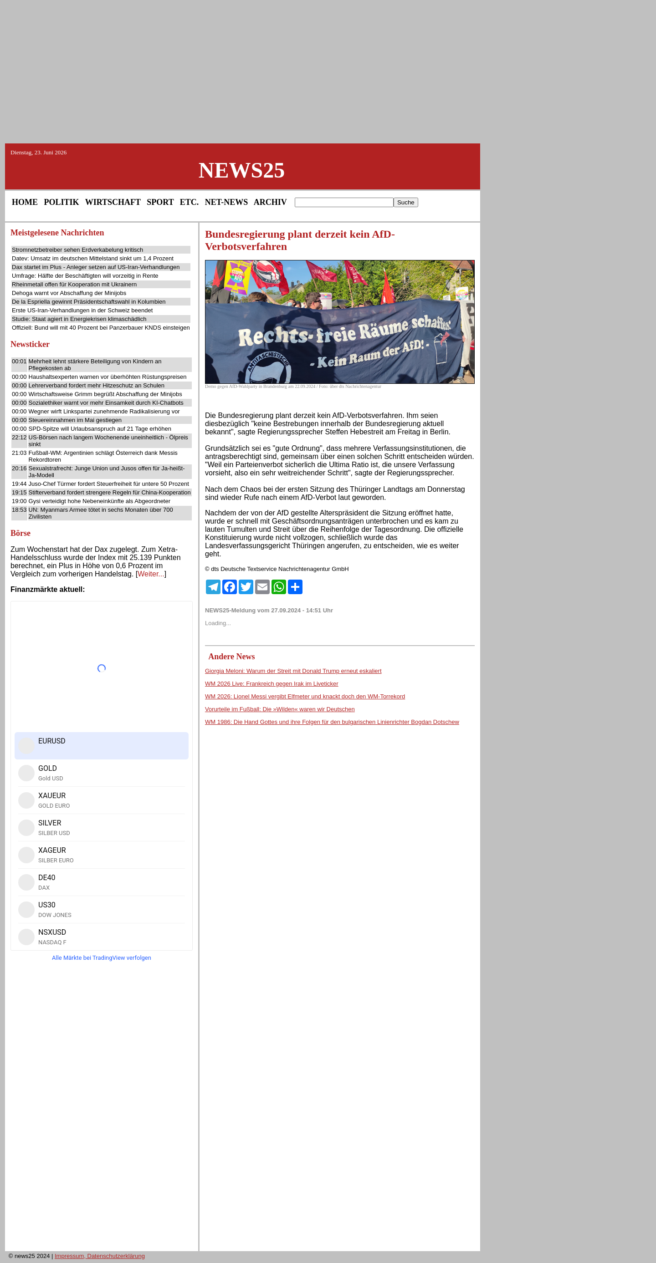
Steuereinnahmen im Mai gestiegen (75, 420)
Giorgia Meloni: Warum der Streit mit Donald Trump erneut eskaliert (293, 670)
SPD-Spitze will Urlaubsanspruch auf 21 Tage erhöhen (100, 428)
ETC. (189, 202)
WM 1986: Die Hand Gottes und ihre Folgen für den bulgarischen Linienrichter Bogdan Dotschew (332, 721)
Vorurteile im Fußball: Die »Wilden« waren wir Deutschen (280, 709)
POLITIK (61, 202)
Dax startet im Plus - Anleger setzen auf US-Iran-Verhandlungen (96, 267)
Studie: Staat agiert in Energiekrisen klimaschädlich (79, 319)
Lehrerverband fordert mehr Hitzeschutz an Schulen (96, 385)
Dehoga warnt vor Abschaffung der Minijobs (69, 293)
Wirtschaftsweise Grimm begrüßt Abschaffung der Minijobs (105, 394)
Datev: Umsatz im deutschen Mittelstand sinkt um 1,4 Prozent (93, 258)
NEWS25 (242, 170)
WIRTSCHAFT (113, 202)
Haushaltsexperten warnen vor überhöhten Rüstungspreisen (108, 376)
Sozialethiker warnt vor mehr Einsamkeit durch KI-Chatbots (106, 402)
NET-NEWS (226, 202)
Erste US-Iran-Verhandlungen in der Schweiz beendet (82, 310)
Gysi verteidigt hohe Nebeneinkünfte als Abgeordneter (99, 501)
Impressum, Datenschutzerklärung (100, 1256)
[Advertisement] (328, 71)
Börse (20, 533)
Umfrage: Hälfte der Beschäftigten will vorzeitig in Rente (85, 275)
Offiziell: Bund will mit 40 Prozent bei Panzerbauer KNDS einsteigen (101, 327)
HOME (25, 202)
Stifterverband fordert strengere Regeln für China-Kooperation (110, 492)
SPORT (160, 202)
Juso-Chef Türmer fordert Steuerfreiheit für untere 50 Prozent (109, 483)
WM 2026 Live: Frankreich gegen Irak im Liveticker (271, 683)
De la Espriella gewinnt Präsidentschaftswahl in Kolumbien (88, 301)
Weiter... (151, 574)
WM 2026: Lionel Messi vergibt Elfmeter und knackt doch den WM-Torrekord (305, 696)
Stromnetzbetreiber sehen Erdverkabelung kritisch (77, 249)
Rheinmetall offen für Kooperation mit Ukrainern (74, 284)
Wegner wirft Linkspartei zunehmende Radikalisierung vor (104, 411)
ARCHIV (270, 202)
